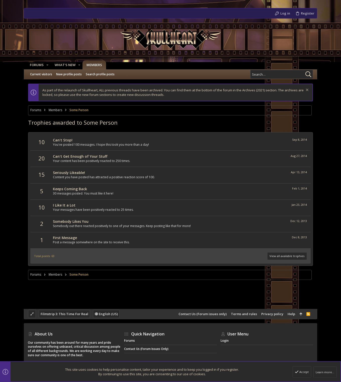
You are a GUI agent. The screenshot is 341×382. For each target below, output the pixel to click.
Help (291, 314)
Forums (129, 340)
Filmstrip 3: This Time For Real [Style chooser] (64, 314)
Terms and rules (244, 314)
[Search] (281, 74)
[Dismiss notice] (306, 90)
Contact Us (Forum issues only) (203, 314)
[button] (45, 65)
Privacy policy (272, 314)
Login (225, 340)
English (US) (106, 314)
